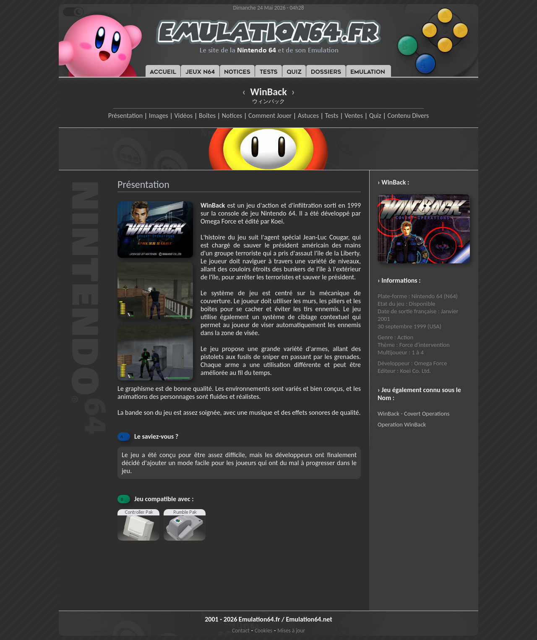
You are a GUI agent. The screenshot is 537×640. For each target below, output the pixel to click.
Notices (232, 116)
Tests (332, 116)
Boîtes (207, 116)
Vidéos (183, 116)
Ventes (353, 116)
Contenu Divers (408, 116)
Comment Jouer (270, 116)
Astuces (308, 116)
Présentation (125, 116)
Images (158, 116)
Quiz (375, 116)
